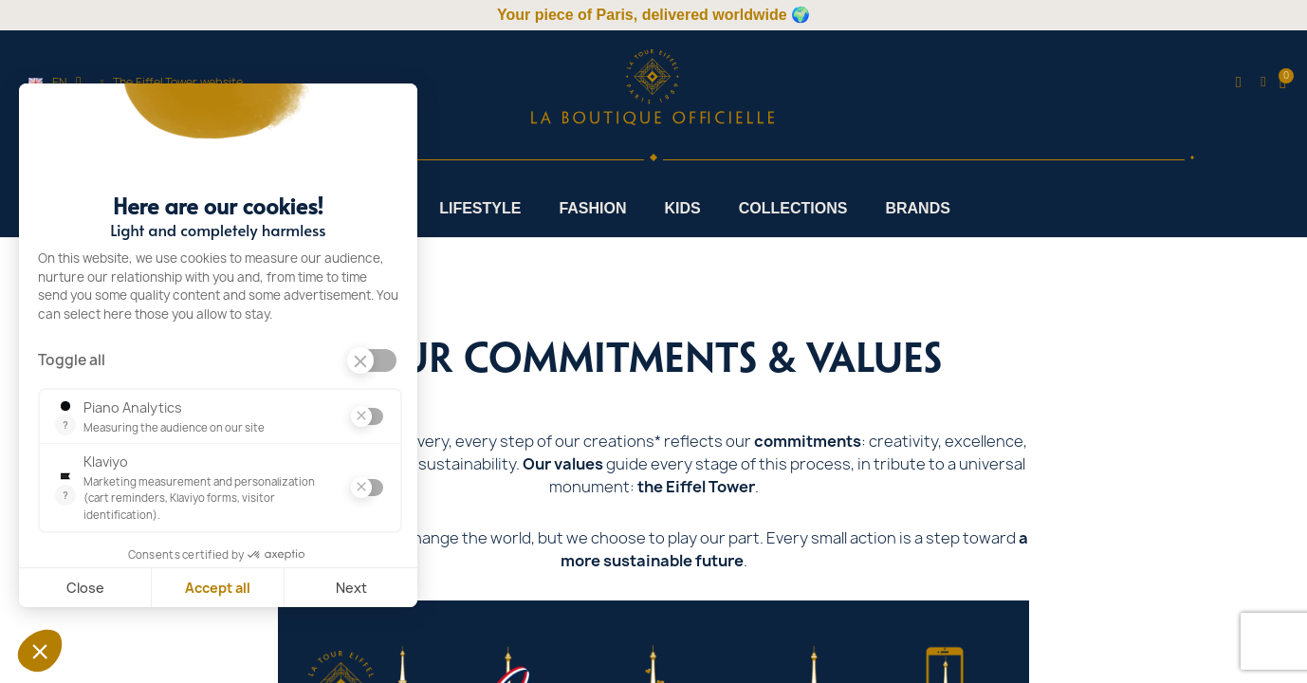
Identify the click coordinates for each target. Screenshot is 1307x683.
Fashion (592, 208)
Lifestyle (480, 208)
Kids (683, 208)
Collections (793, 208)
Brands (917, 208)
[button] (1238, 83)
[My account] (1263, 82)
